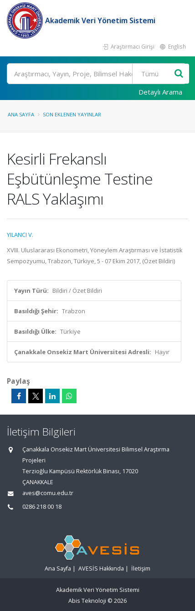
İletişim (140, 568)
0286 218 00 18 (42, 507)
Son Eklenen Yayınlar (72, 114)
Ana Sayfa (21, 114)
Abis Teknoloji (87, 601)
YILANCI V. (20, 234)
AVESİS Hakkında (101, 568)
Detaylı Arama (160, 91)
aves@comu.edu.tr (47, 493)
